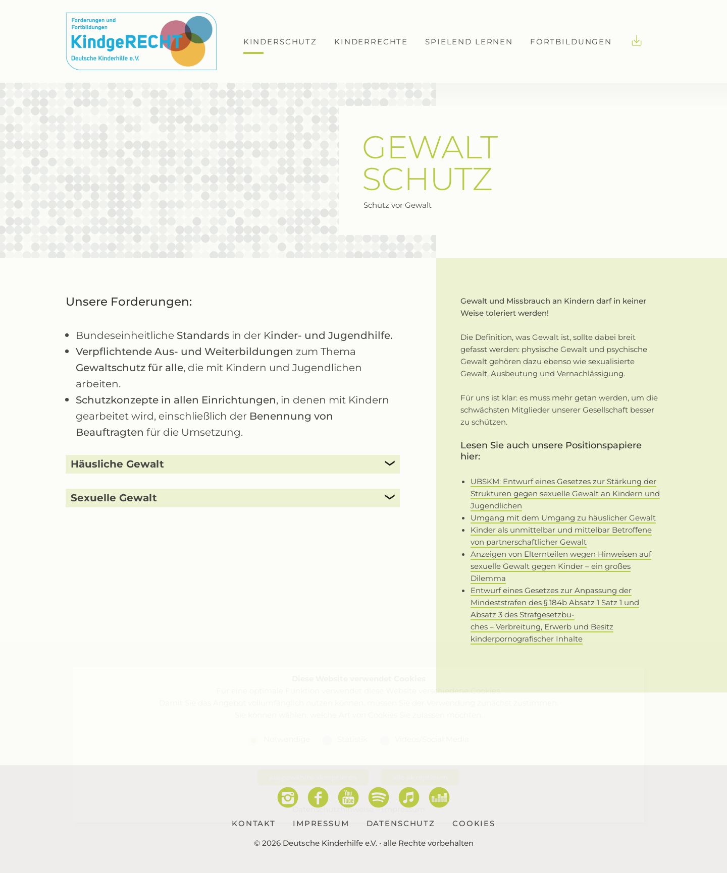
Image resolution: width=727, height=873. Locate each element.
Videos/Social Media (432, 739)
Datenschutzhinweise (333, 809)
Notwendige (287, 739)
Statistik (352, 739)
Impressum (403, 809)
